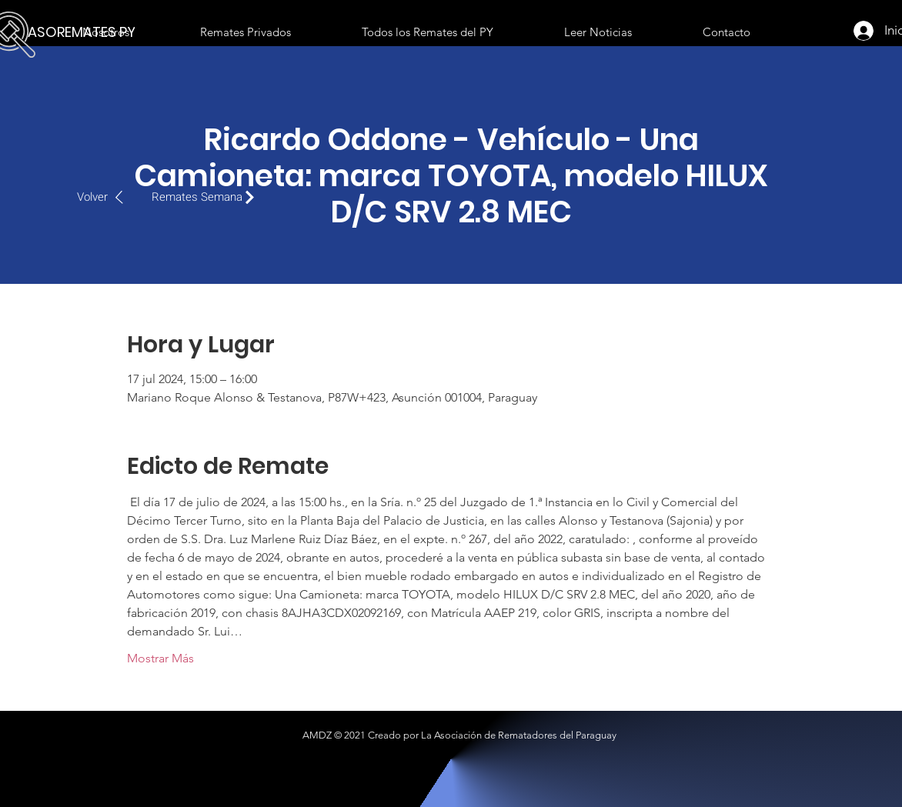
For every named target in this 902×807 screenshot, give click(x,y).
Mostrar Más (160, 658)
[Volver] (108, 197)
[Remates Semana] (207, 197)
